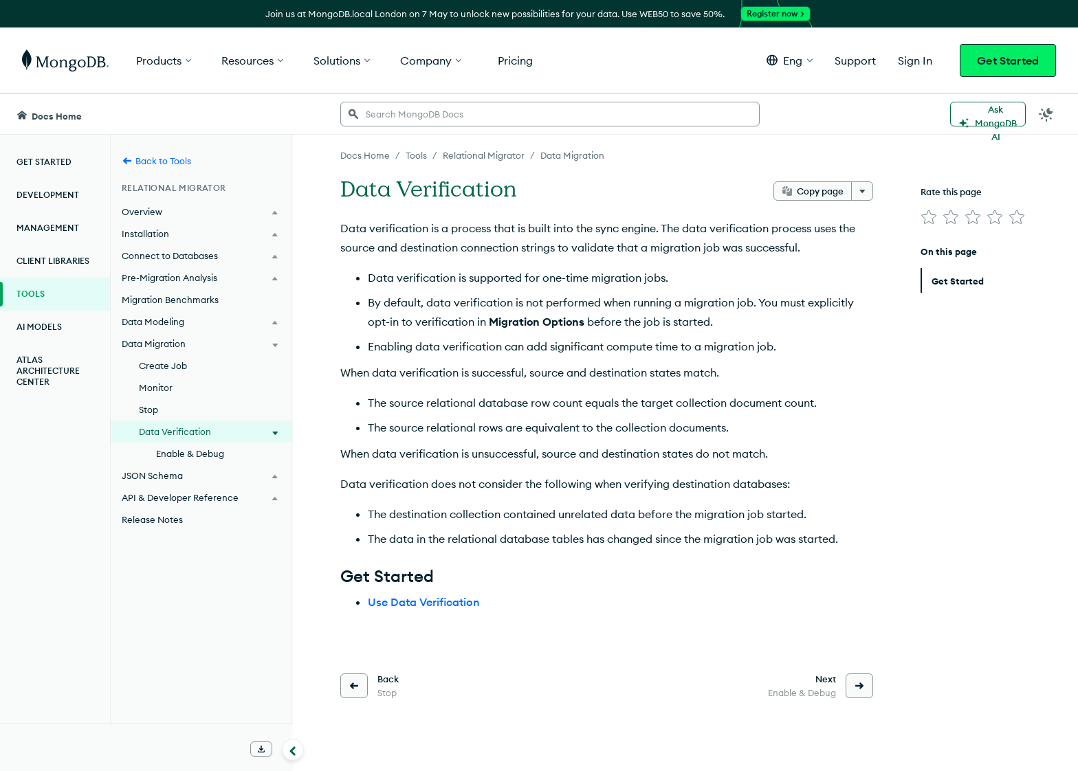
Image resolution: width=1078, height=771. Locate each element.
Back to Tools (156, 160)
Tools (30, 294)
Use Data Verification (424, 602)
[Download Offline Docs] (261, 749)
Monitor (156, 387)
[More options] (862, 191)
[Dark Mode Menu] (1046, 114)
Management (47, 228)
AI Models (39, 327)
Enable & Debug (190, 453)
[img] (929, 217)
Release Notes (152, 519)
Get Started (1008, 60)
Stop (148, 409)
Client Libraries (52, 261)
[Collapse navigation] (293, 750)
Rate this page (951, 191)
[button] (790, 60)
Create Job (163, 365)
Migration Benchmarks (170, 299)
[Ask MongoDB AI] (988, 114)
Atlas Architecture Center (48, 371)
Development (47, 195)
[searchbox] (550, 114)
